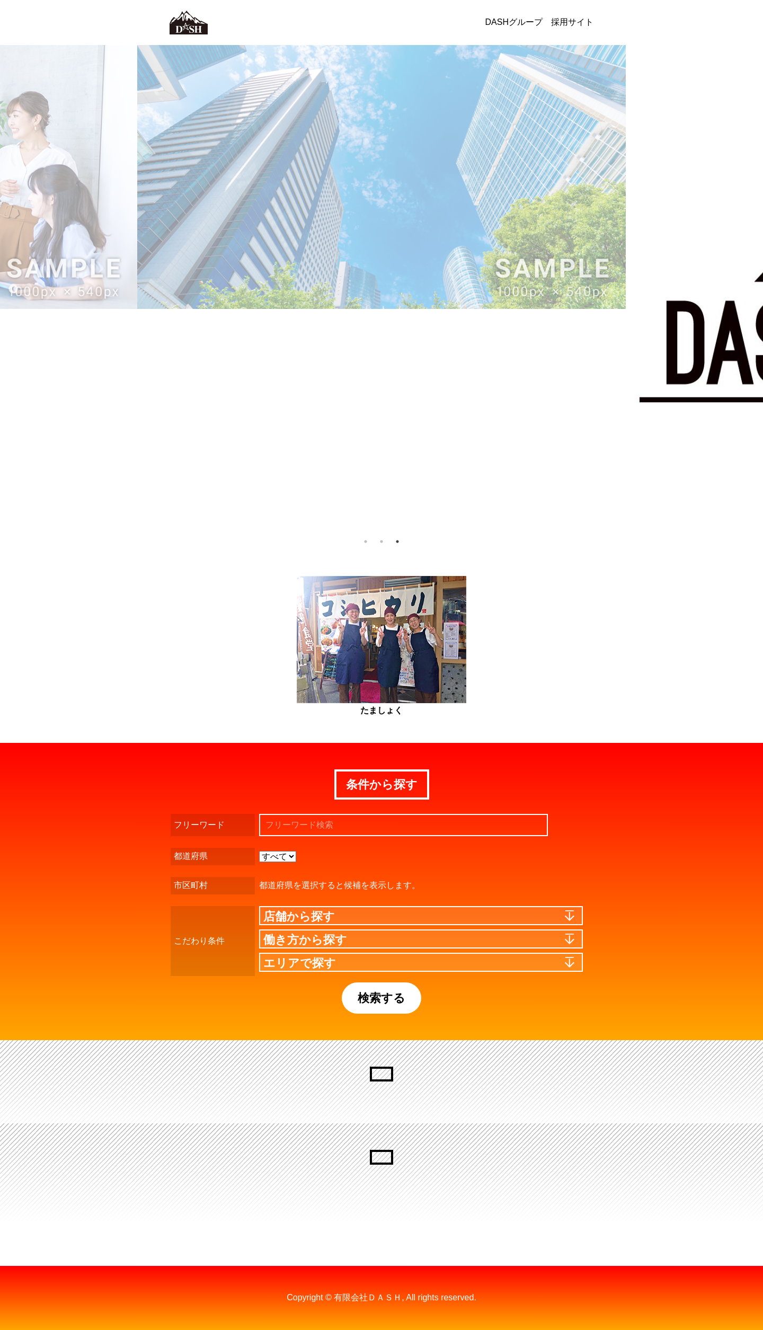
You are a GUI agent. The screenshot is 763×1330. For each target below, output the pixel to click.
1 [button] (365, 541)
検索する (381, 998)
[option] (381, 177)
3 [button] (397, 541)
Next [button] (747, 289)
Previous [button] (13, 289)
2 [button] (381, 541)
